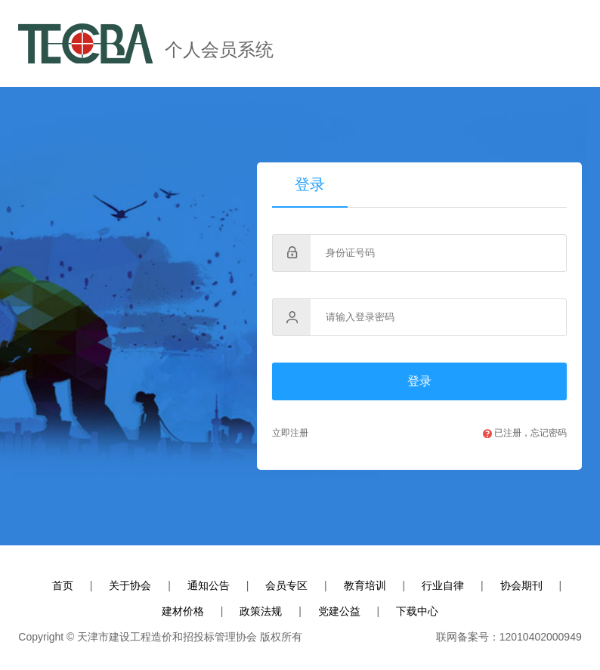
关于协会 (130, 585)
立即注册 (290, 433)
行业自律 (443, 585)
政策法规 (261, 611)
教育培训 (365, 585)
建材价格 (183, 611)
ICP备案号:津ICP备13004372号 (369, 637)
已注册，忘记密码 (525, 433)
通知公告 (208, 585)
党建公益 (339, 611)
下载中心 (417, 611)
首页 (62, 585)
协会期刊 (521, 585)
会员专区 (286, 585)
